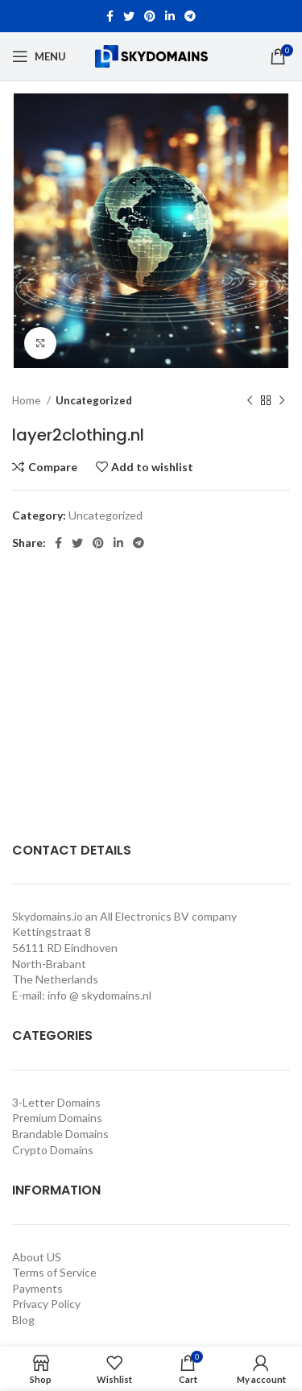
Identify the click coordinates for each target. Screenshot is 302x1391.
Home (27, 400)
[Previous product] (250, 401)
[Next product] (282, 401)
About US (36, 1257)
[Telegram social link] (190, 16)
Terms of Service (54, 1272)
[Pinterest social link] (149, 16)
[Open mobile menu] (39, 56)
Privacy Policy (46, 1303)
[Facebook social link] (109, 16)
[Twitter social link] (128, 16)
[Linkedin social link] (170, 16)
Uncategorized (94, 400)
